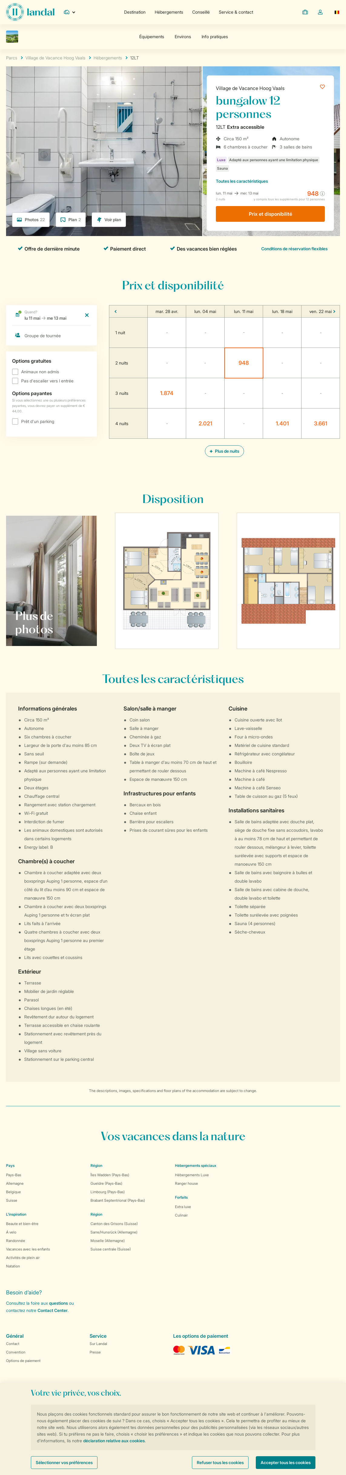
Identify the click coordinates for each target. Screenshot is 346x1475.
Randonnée (15, 1240)
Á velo (11, 1232)
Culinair (181, 1215)
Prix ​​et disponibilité (270, 214)
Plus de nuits (224, 451)
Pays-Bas (13, 1175)
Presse (95, 1352)
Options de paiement (23, 1360)
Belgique (13, 1192)
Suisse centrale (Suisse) (111, 1249)
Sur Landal (98, 1343)
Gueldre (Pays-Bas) (106, 1183)
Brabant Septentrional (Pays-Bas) (118, 1200)
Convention (15, 1352)
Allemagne (15, 1183)
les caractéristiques (242, 181)
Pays (10, 1165)
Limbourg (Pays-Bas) (108, 1192)
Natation (13, 1266)
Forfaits (181, 1197)
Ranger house (186, 1183)
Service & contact (236, 12)
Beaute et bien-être (22, 1223)
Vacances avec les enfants (28, 1249)
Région (96, 1165)
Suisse (11, 1200)
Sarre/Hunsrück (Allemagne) (114, 1232)
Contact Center (53, 1310)
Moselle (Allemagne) (108, 1240)
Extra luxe (183, 1206)
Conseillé (201, 12)
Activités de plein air (23, 1257)
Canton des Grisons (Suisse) (114, 1223)
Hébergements (169, 12)
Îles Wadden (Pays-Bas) (110, 1175)
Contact (12, 1343)
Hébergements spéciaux (195, 1165)
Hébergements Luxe (192, 1175)
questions (58, 1303)
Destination (135, 12)
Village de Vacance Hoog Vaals (250, 88)
